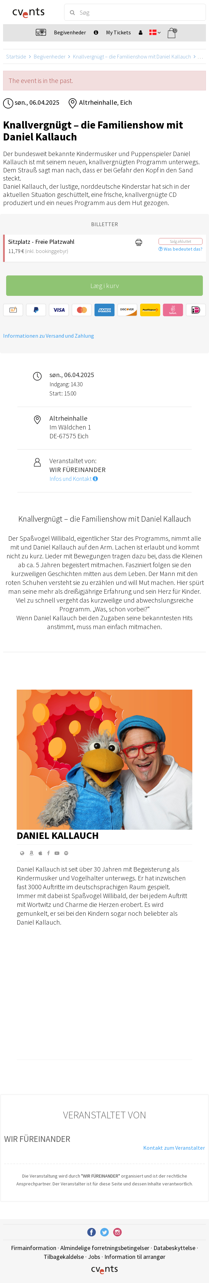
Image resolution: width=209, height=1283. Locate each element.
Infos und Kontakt (73, 479)
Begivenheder (49, 56)
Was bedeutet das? (181, 249)
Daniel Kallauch (58, 835)
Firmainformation (33, 1248)
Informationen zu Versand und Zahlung (48, 335)
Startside (16, 56)
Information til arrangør (134, 1257)
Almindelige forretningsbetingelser (104, 1248)
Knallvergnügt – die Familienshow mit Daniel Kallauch (132, 56)
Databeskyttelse (174, 1248)
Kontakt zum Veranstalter (174, 1147)
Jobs (94, 1257)
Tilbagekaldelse (64, 1257)
